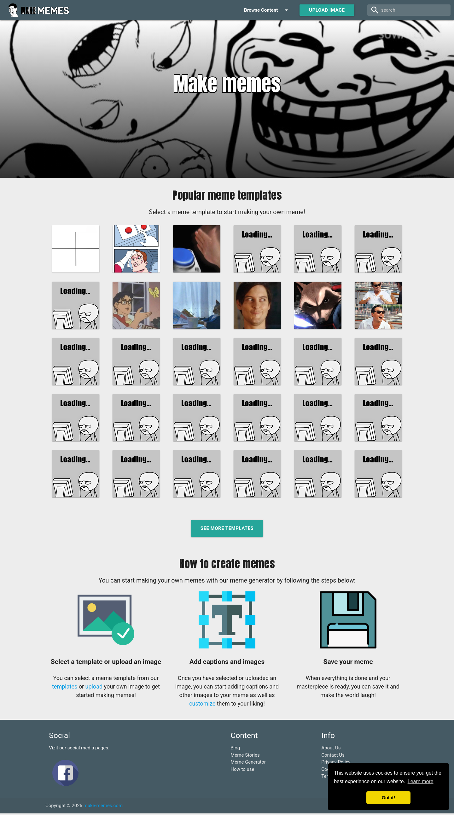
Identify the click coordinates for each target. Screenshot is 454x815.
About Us (330, 749)
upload (94, 687)
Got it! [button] (388, 797)
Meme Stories (245, 756)
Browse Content (267, 10)
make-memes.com (103, 807)
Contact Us (333, 756)
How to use (242, 770)
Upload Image (327, 10)
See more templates (227, 529)
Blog (235, 749)
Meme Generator (248, 763)
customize (202, 704)
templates (64, 687)
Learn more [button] (421, 781)
